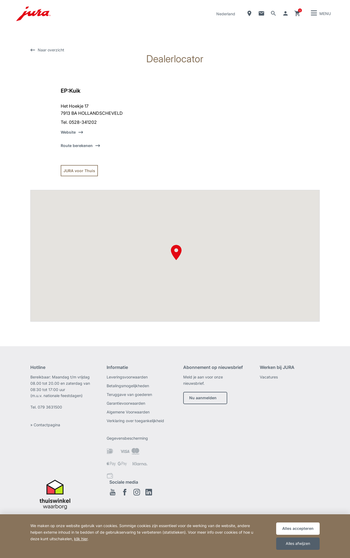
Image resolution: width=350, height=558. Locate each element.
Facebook (124, 492)
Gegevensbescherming (127, 438)
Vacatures (269, 377)
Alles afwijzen (298, 543)
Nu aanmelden (203, 397)
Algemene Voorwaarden (128, 412)
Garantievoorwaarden (126, 403)
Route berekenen (77, 145)
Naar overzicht (51, 50)
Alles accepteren (298, 528)
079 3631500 (50, 407)
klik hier (81, 538)
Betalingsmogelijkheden (128, 385)
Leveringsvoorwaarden (127, 377)
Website (68, 132)
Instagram (136, 492)
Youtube (112, 492)
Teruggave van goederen (129, 394)
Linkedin (148, 492)
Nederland (225, 13)
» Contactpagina (45, 424)
